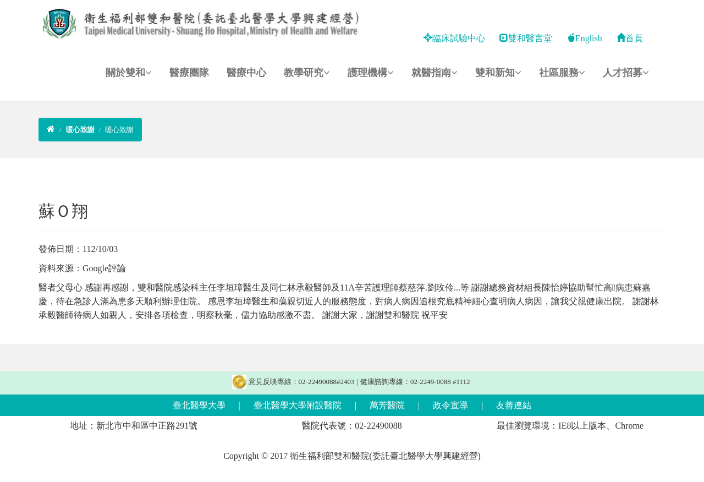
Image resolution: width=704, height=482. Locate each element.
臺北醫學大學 (199, 405)
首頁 (630, 38)
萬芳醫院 (387, 405)
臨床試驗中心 (454, 38)
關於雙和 (129, 72)
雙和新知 (498, 72)
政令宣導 (450, 405)
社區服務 (562, 72)
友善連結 (513, 405)
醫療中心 (246, 72)
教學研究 (307, 72)
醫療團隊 (189, 72)
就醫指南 (434, 72)
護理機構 (371, 72)
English (584, 38)
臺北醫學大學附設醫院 (298, 405)
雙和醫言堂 (525, 38)
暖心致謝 (119, 129)
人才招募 (626, 72)
